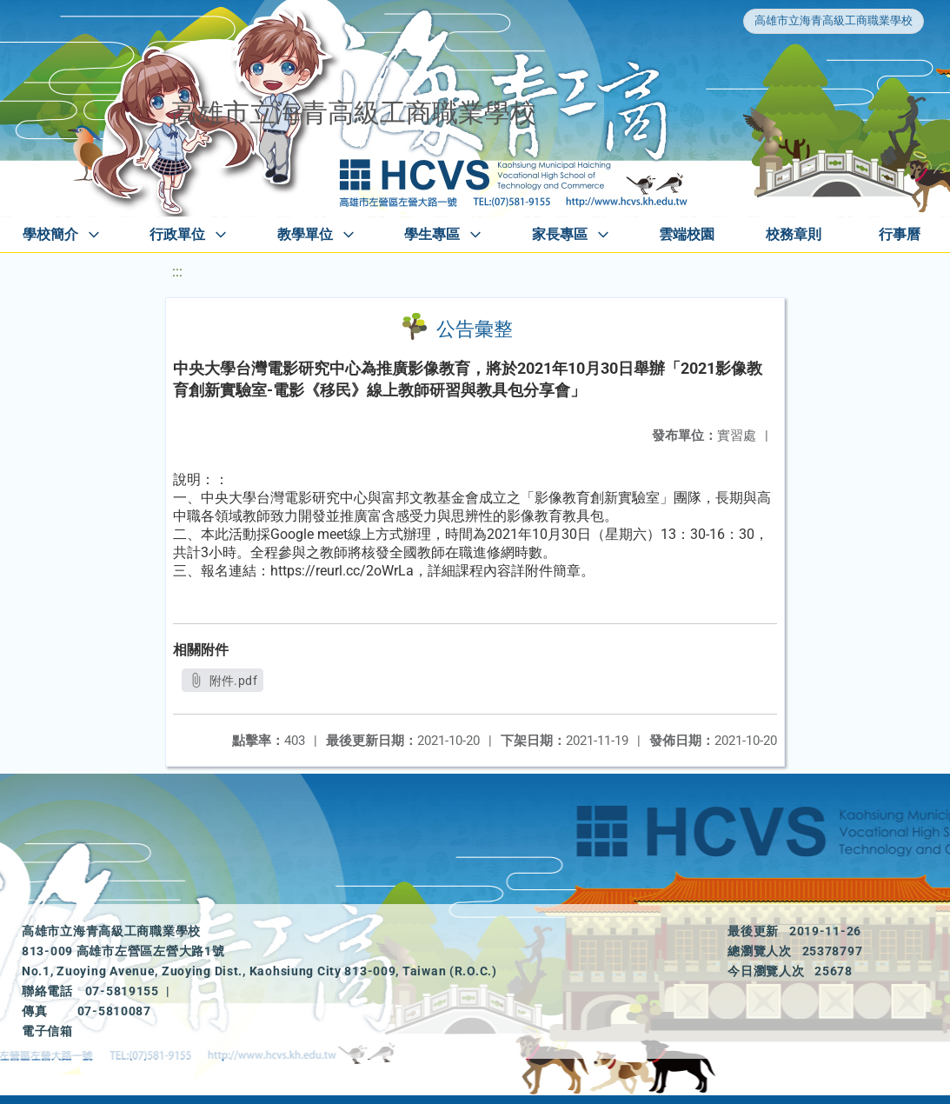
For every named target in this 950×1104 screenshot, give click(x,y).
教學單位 (305, 234)
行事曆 (899, 234)
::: (177, 271)
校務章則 (793, 234)
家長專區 (560, 234)
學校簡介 (50, 234)
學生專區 (432, 234)
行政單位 (177, 234)
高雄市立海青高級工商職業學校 (833, 20)
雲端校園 (686, 234)
